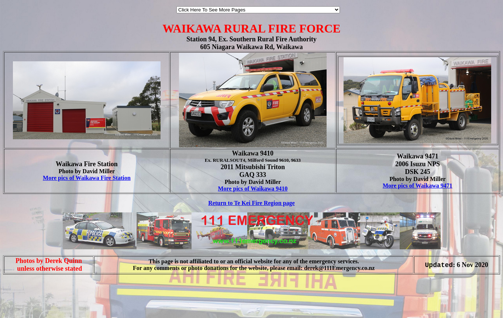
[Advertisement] (25, 302)
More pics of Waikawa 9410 (252, 188)
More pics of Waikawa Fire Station (87, 178)
